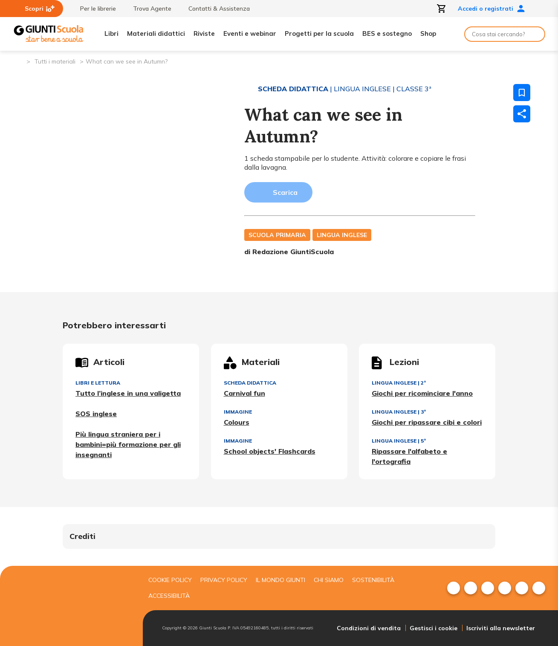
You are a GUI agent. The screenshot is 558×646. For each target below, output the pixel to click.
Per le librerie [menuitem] (94, 8)
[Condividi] (521, 113)
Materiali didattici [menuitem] (156, 33)
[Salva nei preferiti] (521, 92)
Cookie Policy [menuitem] (170, 580)
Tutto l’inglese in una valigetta (128, 393)
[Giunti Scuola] (48, 34)
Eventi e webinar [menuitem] (249, 33)
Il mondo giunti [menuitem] (280, 580)
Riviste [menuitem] (204, 33)
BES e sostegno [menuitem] (387, 33)
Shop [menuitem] (428, 33)
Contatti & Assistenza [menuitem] (215, 8)
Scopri (40, 8)
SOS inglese (96, 413)
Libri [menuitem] (111, 33)
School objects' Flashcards (269, 451)
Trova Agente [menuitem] (147, 8)
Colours (236, 422)
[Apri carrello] (442, 8)
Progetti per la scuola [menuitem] (319, 33)
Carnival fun (244, 393)
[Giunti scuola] (72, 606)
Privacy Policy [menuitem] (223, 580)
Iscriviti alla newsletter (500, 628)
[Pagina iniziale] (19, 60)
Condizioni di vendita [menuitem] (369, 628)
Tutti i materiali (55, 61)
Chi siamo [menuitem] (329, 580)
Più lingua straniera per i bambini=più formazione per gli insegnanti (128, 444)
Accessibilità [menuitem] (169, 596)
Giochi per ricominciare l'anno (422, 393)
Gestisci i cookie (433, 628)
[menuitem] (453, 588)
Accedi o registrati (491, 8)
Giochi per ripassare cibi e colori (427, 422)
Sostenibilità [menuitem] (373, 580)
